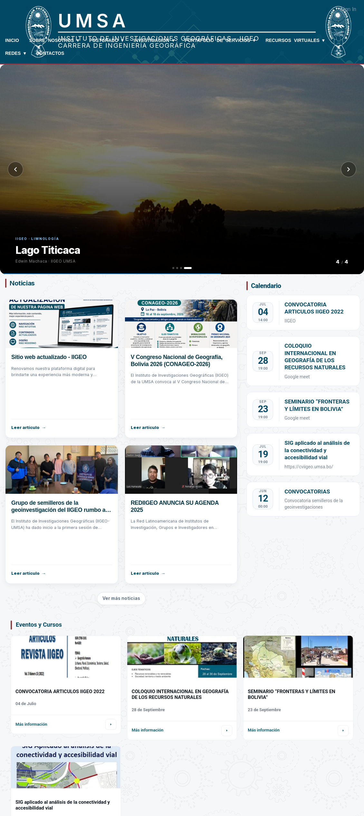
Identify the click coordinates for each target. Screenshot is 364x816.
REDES (15, 53)
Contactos (50, 53)
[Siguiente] (348, 169)
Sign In (348, 9)
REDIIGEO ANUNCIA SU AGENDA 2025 (175, 506)
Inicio (12, 40)
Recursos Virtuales (294, 40)
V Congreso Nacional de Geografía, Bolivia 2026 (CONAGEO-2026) (177, 360)
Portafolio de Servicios (220, 40)
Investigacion (154, 40)
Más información (31, 724)
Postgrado (106, 40)
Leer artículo (25, 427)
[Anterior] (15, 169)
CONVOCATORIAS (307, 491)
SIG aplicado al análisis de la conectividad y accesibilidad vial (317, 450)
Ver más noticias (121, 598)
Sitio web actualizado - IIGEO (49, 357)
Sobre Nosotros (54, 40)
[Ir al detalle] (110, 724)
